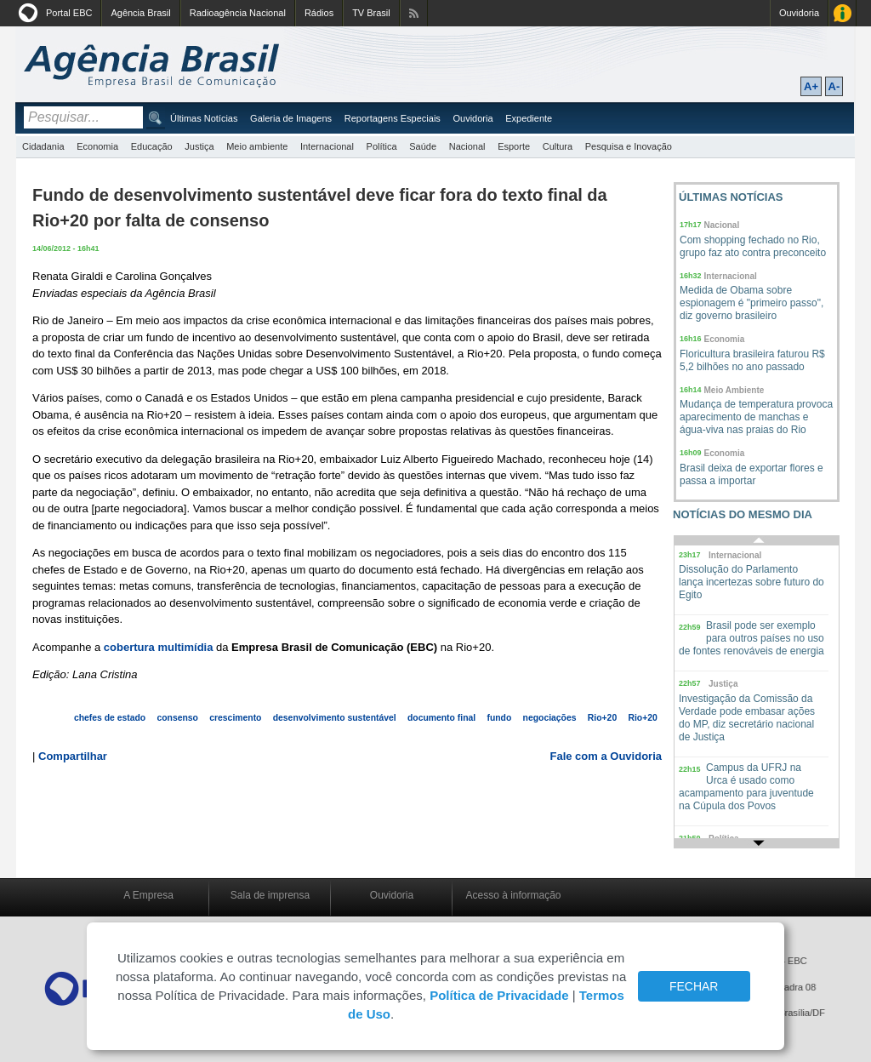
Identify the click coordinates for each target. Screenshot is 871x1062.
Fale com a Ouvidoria (606, 756)
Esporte (514, 146)
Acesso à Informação (842, 13)
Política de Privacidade (499, 995)
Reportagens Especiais (392, 118)
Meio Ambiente (734, 390)
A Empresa (148, 895)
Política (382, 146)
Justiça (199, 146)
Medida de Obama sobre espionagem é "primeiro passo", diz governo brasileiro (751, 303)
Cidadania (43, 146)
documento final (441, 717)
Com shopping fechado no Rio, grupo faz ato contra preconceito (753, 246)
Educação (152, 146)
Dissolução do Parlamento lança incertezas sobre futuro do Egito (751, 582)
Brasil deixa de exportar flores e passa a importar (751, 474)
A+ (811, 86)
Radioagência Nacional (238, 13)
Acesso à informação (513, 895)
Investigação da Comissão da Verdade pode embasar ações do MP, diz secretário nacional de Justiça (747, 718)
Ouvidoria (799, 13)
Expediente (528, 118)
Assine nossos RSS (414, 13)
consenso (177, 717)
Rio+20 (602, 717)
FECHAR (694, 986)
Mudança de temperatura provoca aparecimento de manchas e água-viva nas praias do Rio (756, 417)
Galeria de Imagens (291, 118)
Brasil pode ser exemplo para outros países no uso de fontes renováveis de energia (751, 638)
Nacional (467, 146)
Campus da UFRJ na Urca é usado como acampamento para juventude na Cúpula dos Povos (746, 787)
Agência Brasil (140, 13)
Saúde (422, 146)
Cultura (557, 146)
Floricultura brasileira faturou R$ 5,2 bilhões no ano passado (752, 360)
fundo (499, 717)
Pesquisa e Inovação (628, 146)
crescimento (235, 717)
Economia (97, 146)
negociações (550, 717)
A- (834, 86)
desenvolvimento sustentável (334, 717)
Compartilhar (72, 756)
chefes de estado (109, 717)
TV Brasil (371, 13)
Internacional (327, 146)
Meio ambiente (256, 146)
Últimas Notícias (203, 118)
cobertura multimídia (158, 647)
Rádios (319, 13)
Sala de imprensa (270, 895)
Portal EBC (69, 13)
